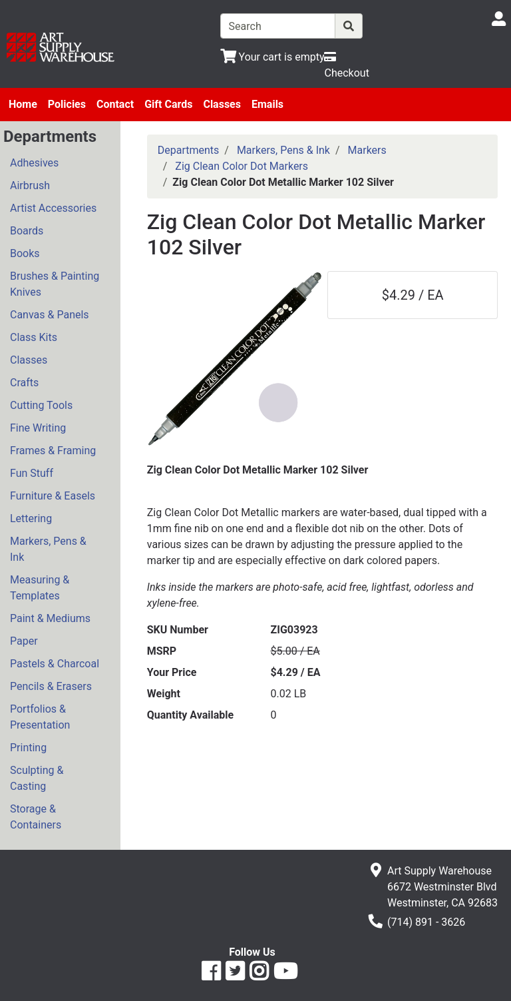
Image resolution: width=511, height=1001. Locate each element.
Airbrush (30, 185)
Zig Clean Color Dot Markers (241, 166)
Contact (115, 104)
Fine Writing (38, 428)
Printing (28, 747)
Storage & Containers (35, 817)
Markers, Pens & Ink (48, 549)
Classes (222, 104)
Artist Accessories (53, 208)
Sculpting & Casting (36, 778)
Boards (26, 230)
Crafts (24, 382)
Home (23, 104)
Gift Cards (168, 104)
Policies (67, 104)
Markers (367, 150)
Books (25, 253)
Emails (267, 104)
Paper (24, 641)
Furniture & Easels (52, 496)
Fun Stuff (31, 473)
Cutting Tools (41, 405)
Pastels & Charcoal (54, 663)
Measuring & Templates (39, 587)
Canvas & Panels (49, 314)
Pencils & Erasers (51, 686)
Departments (189, 150)
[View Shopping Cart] (272, 57)
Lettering (31, 518)
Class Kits (33, 337)
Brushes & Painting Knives (54, 284)
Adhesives (34, 163)
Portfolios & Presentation (40, 717)
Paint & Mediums (50, 618)
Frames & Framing (53, 450)
